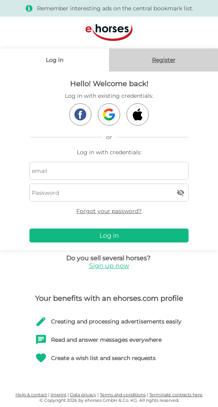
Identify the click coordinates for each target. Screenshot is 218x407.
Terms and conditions (123, 394)
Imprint (58, 394)
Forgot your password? (109, 211)
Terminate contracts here (175, 394)
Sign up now (109, 265)
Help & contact (31, 394)
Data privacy (83, 394)
